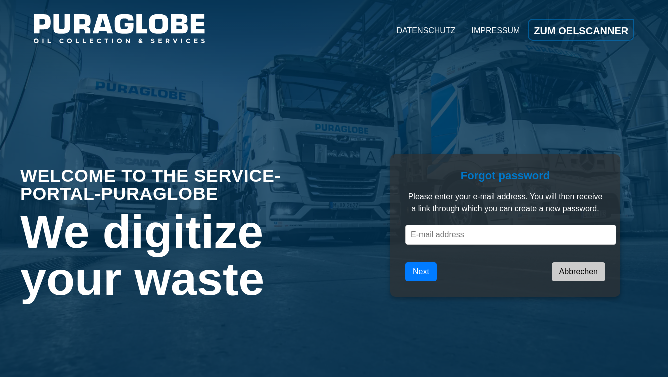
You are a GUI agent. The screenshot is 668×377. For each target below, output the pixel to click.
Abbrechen (578, 272)
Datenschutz (426, 30)
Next (421, 272)
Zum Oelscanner (581, 31)
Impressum (495, 30)
